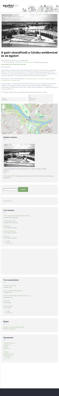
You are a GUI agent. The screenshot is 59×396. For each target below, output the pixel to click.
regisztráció (18, 62)
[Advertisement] (29, 261)
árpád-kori (6, 348)
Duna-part (23, 64)
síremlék (6, 352)
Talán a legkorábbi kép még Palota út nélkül (16, 216)
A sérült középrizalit (9, 221)
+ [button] (3, 106)
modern (5, 347)
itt (12, 89)
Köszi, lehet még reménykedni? (12, 291)
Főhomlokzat (7, 226)
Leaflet (44, 133)
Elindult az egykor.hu (9, 329)
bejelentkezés (28, 62)
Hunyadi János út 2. (9, 343)
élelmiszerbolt (7, 356)
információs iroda (8, 354)
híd (2, 64)
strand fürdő (16, 64)
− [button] (3, 108)
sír (4, 350)
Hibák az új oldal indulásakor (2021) (13, 327)
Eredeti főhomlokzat (9, 231)
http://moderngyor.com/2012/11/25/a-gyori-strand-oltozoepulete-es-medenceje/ (28, 80)
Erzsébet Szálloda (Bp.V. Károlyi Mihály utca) (16, 296)
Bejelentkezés (7, 201)
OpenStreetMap (50, 133)
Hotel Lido (6, 301)
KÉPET (13, 176)
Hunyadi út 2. (7, 345)
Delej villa (6, 236)
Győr (10, 64)
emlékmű (6, 64)
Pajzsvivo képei (8, 306)
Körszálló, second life (9, 286)
